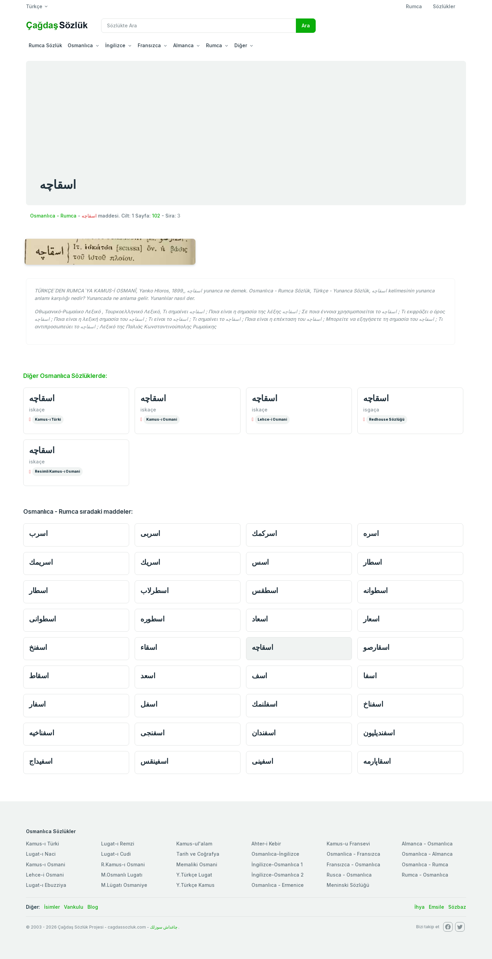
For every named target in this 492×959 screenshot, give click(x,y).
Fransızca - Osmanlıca (353, 864)
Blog (92, 907)
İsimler (52, 907)
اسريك (150, 562)
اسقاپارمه (377, 761)
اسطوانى (42, 619)
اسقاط (39, 675)
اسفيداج (41, 761)
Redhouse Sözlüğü (387, 419)
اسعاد (260, 619)
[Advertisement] (246, 112)
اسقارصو (376, 647)
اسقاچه (41, 398)
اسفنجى (152, 732)
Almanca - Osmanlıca (427, 843)
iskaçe (37, 409)
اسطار (372, 562)
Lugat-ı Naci (41, 854)
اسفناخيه (41, 732)
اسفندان (264, 732)
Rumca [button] (214, 45)
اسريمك (41, 562)
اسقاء (148, 647)
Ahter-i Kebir (266, 843)
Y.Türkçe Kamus (195, 885)
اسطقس (265, 590)
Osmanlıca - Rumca (53, 216)
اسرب (38, 533)
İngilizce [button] (115, 45)
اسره (371, 533)
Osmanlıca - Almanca (427, 854)
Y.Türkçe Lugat (194, 875)
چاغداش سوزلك (163, 927)
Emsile (436, 907)
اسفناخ (373, 704)
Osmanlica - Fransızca (353, 854)
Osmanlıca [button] (80, 45)
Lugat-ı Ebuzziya (46, 885)
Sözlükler (444, 6)
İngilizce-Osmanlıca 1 (277, 864)
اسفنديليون (379, 732)
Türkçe (34, 6)
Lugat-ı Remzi (117, 843)
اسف (259, 675)
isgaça (371, 409)
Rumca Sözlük (45, 45)
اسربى (150, 533)
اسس (260, 562)
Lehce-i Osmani (272, 419)
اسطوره (152, 619)
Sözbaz (457, 907)
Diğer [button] (240, 45)
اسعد (147, 675)
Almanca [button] (183, 45)
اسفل (148, 704)
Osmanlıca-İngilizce (275, 854)
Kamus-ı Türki (48, 419)
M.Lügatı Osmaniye (124, 885)
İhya (419, 907)
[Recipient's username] (198, 25)
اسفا (370, 675)
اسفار (37, 704)
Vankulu (73, 907)
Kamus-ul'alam (194, 843)
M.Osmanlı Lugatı (121, 875)
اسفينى (262, 761)
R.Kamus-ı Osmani (123, 864)
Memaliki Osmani (196, 864)
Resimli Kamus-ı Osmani (57, 471)
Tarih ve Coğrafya (197, 854)
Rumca (414, 6)
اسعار (371, 619)
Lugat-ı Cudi (116, 854)
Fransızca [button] (149, 45)
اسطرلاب (154, 590)
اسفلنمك (264, 704)
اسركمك (264, 533)
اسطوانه (375, 590)
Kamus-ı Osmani (161, 419)
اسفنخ (38, 647)
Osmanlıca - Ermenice (277, 885)
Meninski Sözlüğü (348, 885)
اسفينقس (154, 761)
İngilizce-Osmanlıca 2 (277, 875)
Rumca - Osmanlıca (425, 875)
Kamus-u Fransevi (348, 843)
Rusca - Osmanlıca (349, 875)
